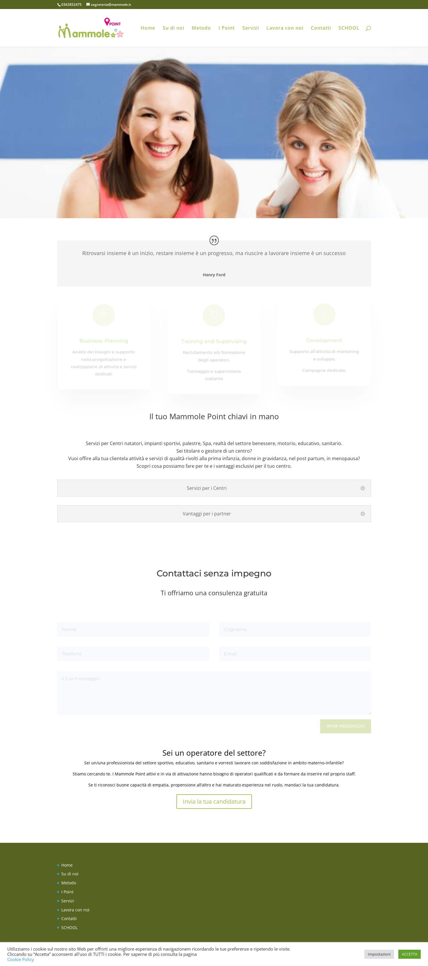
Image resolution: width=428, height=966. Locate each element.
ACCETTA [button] (409, 954)
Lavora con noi (284, 28)
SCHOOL (349, 28)
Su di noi (173, 28)
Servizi (250, 28)
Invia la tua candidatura (214, 801)
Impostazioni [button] (379, 954)
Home (148, 28)
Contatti (321, 28)
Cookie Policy (20, 959)
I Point (227, 28)
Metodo (201, 28)
